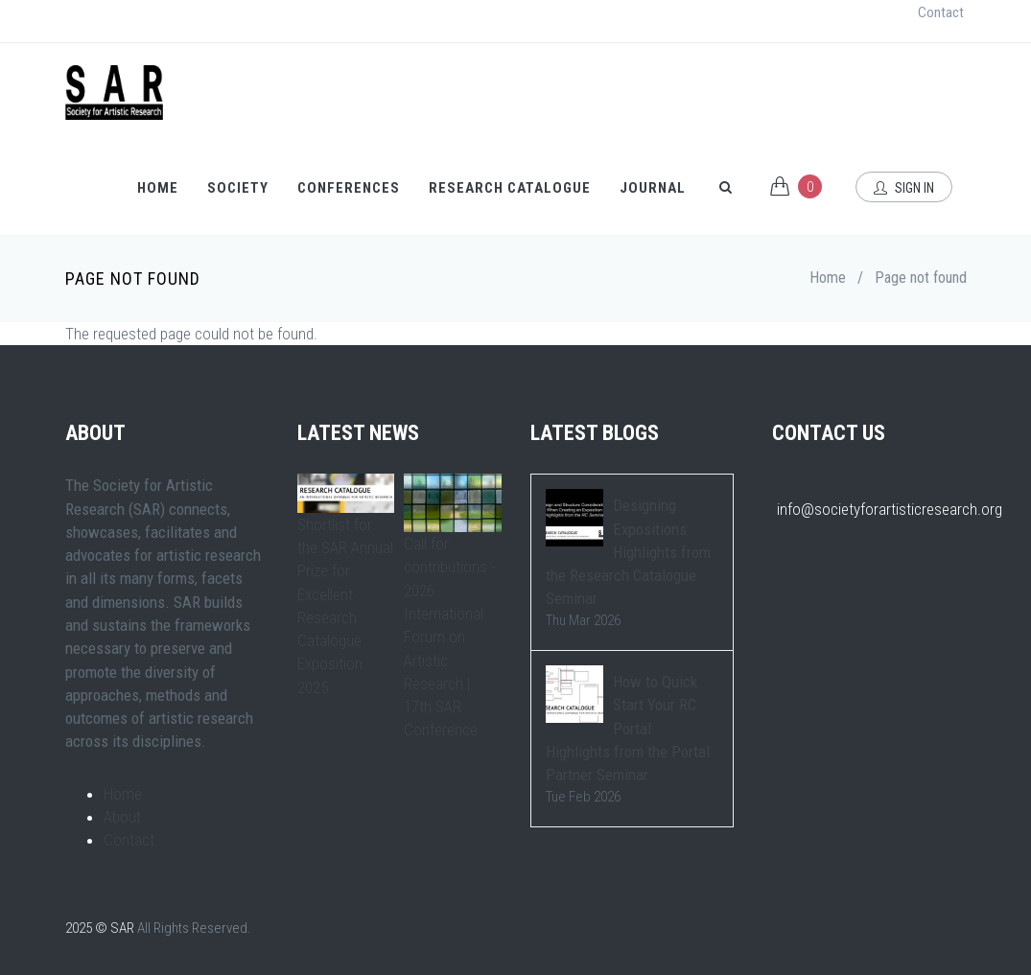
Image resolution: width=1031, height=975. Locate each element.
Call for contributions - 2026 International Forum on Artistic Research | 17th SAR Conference (449, 636)
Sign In (904, 188)
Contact (941, 12)
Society (238, 188)
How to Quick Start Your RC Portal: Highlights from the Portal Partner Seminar (628, 728)
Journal (653, 188)
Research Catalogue (510, 188)
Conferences (348, 188)
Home (157, 188)
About (122, 816)
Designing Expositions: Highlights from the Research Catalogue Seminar (628, 552)
